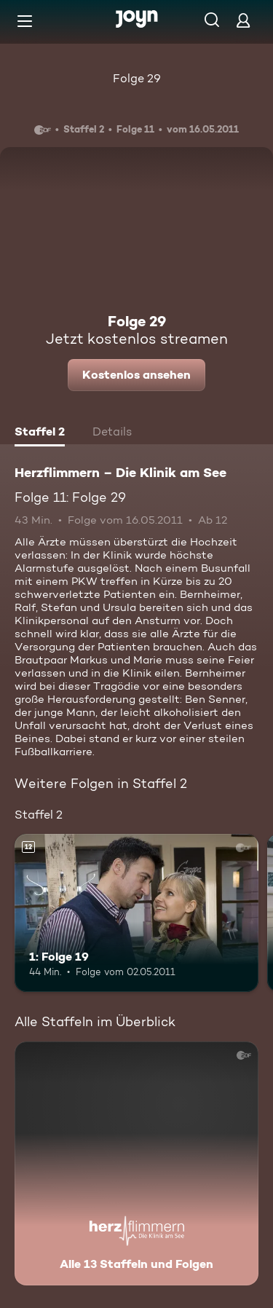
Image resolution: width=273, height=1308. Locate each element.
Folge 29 (137, 78)
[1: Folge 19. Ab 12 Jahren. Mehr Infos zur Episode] (136, 913)
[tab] (40, 433)
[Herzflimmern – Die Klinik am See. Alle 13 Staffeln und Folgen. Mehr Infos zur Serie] (136, 1163)
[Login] (243, 20)
